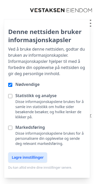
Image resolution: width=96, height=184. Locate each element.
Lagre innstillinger (28, 157)
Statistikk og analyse (36, 95)
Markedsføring (30, 127)
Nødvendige (27, 84)
